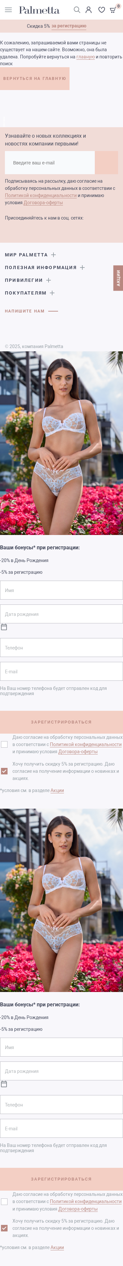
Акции (57, 790)
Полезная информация (41, 267)
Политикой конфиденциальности (41, 195)
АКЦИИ (118, 278)
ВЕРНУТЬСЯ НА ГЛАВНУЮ (34, 78)
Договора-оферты (43, 202)
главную (85, 56)
